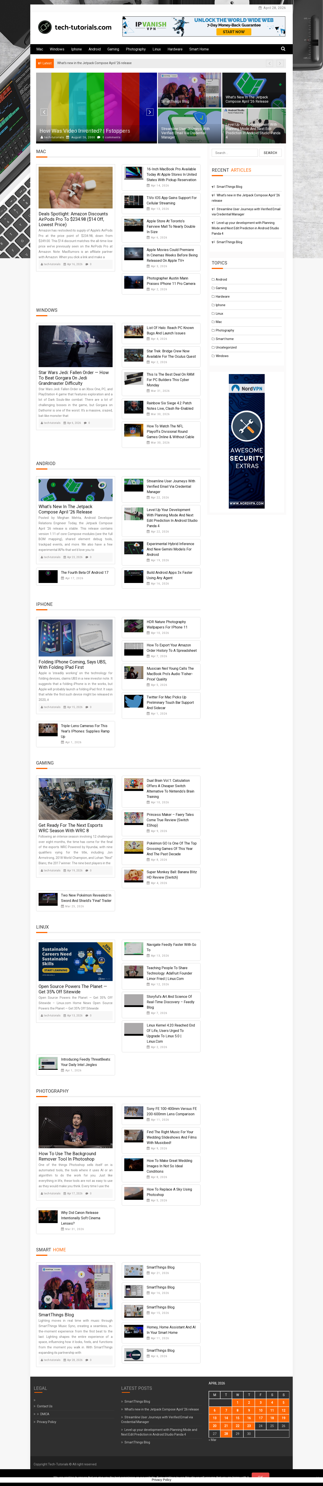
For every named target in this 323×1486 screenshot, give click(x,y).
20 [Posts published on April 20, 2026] (214, 1426)
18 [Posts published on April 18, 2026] (272, 1418)
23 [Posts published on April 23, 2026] (249, 1426)
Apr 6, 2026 (157, 237)
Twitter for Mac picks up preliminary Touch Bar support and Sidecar (170, 702)
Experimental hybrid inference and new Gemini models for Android (170, 549)
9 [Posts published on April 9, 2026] (249, 1410)
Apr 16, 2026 (73, 264)
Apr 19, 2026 (158, 560)
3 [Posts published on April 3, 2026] (261, 1402)
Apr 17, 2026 (72, 578)
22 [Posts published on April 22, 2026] (237, 1426)
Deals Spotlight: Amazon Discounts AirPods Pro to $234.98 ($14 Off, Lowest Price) (73, 219)
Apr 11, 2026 (158, 1119)
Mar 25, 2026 (72, 906)
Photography (136, 49)
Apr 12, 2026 (158, 984)
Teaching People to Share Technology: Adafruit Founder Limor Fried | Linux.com (169, 973)
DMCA (44, 1414)
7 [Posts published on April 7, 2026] (226, 1410)
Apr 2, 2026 (157, 289)
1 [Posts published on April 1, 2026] (237, 1402)
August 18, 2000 (80, 137)
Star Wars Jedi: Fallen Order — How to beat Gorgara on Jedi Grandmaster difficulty (74, 378)
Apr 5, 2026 (157, 685)
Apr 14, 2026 (158, 185)
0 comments (109, 137)
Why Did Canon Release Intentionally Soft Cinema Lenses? (80, 1218)
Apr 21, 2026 (158, 1273)
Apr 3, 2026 (157, 266)
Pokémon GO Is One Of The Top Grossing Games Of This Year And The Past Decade (172, 848)
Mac (39, 49)
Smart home (199, 49)
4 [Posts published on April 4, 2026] (272, 1402)
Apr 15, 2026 (73, 707)
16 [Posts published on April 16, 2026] (249, 1418)
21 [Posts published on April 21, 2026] (226, 1426)
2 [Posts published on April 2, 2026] (249, 1402)
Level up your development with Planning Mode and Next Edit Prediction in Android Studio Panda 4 (253, 131)
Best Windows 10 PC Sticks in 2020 (81, 131)
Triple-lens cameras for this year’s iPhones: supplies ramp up (85, 731)
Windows (57, 49)
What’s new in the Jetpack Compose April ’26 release (247, 99)
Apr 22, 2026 (158, 497)
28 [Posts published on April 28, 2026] (226, 1434)
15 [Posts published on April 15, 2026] (237, 1418)
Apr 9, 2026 (157, 831)
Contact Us (44, 1406)
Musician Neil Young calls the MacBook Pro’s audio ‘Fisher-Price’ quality (170, 673)
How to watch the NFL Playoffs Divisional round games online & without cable (170, 431)
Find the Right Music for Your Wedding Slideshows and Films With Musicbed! (172, 1137)
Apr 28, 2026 (73, 1360)
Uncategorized (226, 347)
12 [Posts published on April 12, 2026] (283, 1410)
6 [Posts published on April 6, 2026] (215, 1410)
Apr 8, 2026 (157, 859)
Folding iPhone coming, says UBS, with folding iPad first (72, 664)
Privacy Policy (46, 1422)
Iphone (76, 49)
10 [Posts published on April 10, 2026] (260, 1410)
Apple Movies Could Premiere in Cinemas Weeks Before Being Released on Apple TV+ (172, 255)
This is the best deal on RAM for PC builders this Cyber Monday (170, 379)
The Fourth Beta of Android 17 (84, 572)
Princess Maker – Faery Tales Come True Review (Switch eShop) (170, 819)
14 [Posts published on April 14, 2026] (226, 1418)
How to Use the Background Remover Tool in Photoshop (67, 1156)
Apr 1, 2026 (157, 713)
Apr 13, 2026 (158, 208)
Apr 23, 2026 (73, 557)
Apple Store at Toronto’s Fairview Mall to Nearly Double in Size (171, 226)
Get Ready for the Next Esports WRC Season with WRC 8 (71, 828)
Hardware (175, 49)
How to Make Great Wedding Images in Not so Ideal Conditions (169, 1166)
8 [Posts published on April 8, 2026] (237, 1410)
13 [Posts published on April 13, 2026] (214, 1418)
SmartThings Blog (175, 101)
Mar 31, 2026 (158, 390)
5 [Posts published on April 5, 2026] (283, 1402)
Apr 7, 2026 (157, 656)
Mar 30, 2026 (158, 414)
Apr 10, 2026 (158, 633)
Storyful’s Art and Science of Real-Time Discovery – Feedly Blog (170, 1001)
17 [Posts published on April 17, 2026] (260, 1418)
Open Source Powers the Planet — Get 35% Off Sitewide (73, 989)
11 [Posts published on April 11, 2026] (272, 1410)
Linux (157, 49)
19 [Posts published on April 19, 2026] (283, 1418)
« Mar (212, 1440)
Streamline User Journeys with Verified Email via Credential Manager (185, 133)
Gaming (113, 49)
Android (95, 49)
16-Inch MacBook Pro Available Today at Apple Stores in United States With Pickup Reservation (172, 174)
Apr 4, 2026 (157, 338)
